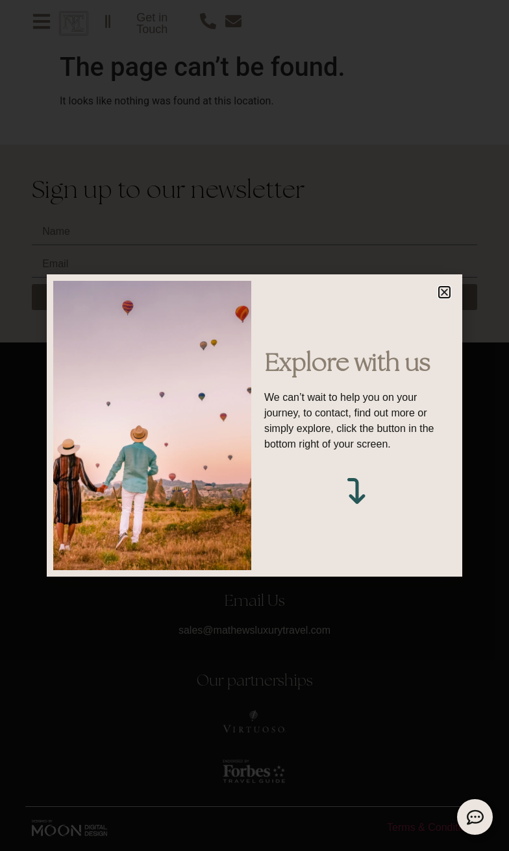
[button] (444, 292)
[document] (254, 425)
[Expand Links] (475, 817)
